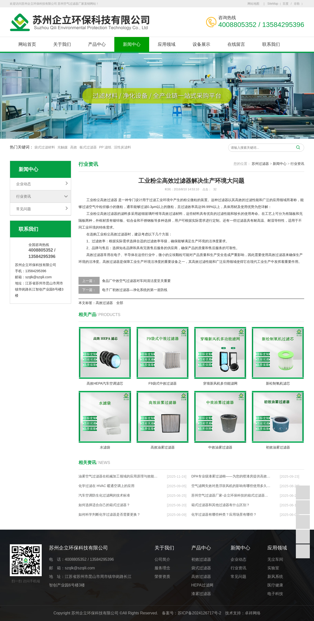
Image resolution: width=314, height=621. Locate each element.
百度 (285, 3)
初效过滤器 (201, 559)
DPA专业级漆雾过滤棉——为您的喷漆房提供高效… (230, 476)
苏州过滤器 (260, 164)
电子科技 (275, 594)
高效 (73, 148)
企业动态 (23, 184)
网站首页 (27, 44)
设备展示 (201, 44)
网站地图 (253, 3)
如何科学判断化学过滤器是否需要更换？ (109, 514)
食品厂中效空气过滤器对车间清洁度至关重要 (136, 281)
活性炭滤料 (122, 148)
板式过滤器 (88, 148)
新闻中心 (132, 44)
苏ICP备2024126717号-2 (199, 613)
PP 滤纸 (105, 148)
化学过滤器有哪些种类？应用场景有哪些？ (224, 514)
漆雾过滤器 (201, 594)
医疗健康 (275, 585)
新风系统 (275, 576)
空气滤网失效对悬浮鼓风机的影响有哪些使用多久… (230, 486)
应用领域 (166, 44)
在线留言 (236, 44)
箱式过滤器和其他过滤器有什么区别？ (220, 505)
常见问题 (23, 209)
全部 (119, 303)
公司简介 (162, 559)
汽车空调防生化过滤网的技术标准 (104, 495)
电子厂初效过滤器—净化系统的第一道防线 (134, 290)
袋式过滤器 (201, 568)
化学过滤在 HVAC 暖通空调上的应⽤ (106, 486)
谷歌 (297, 3)
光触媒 (62, 148)
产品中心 (97, 44)
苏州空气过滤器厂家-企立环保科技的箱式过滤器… (229, 495)
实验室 (273, 568)
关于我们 (62, 44)
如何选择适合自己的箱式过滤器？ (104, 505)
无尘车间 (275, 559)
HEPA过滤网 (202, 585)
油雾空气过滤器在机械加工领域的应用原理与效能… (117, 476)
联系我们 (271, 44)
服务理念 (162, 568)
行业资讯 (23, 196)
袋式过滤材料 (44, 148)
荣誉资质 (162, 576)
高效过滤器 (108, 200)
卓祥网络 (253, 613)
